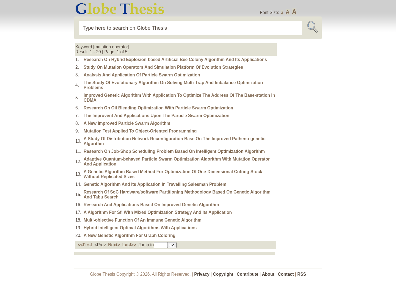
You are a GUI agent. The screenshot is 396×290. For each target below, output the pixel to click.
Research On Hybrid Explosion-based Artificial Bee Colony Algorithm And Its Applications (175, 59)
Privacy (202, 274)
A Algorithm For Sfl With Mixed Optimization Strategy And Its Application (158, 212)
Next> (114, 244)
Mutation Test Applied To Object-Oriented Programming (140, 131)
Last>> (129, 244)
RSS (301, 274)
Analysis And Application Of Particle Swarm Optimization (142, 75)
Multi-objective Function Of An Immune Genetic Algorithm (143, 220)
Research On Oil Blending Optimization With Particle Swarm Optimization (158, 108)
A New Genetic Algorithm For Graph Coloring (129, 235)
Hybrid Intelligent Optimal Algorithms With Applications (140, 227)
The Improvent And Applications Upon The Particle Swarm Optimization (156, 115)
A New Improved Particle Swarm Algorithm (127, 123)
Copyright (223, 274)
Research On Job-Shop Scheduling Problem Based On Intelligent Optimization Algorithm (174, 151)
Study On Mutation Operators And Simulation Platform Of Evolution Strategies (163, 67)
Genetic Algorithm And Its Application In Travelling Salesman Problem (155, 184)
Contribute (247, 274)
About (268, 274)
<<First (85, 244)
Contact (286, 274)
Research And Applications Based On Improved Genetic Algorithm (151, 204)
